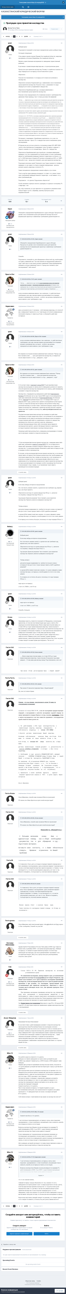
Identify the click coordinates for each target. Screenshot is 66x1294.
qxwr (10, 43)
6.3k (10, 982)
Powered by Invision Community (33, 1284)
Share (45, 29)
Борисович (10, 306)
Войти (46, 1233)
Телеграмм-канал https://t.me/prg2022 (31, 2)
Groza (10, 617)
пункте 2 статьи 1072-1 (39, 444)
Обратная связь (30, 1281)
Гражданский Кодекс (46, 398)
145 (10, 1033)
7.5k (10, 541)
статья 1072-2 (41, 977)
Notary (10, 526)
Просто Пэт (9, 274)
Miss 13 (10, 1053)
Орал (10, 209)
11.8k (10, 321)
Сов (9, 967)
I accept (59, 1290)
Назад (8, 36)
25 (10, 1068)
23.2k (10, 289)
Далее (26, 36)
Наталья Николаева (10, 944)
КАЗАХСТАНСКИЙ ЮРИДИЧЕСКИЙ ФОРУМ (23, 11)
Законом (25, 399)
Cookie (39, 1281)
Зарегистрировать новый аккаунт (19, 1233)
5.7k (10, 223)
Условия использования (18, 1291)
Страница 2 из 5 (38, 36)
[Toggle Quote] (21, 239)
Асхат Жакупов (10, 1018)
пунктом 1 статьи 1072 (37, 385)
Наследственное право (26, 30)
